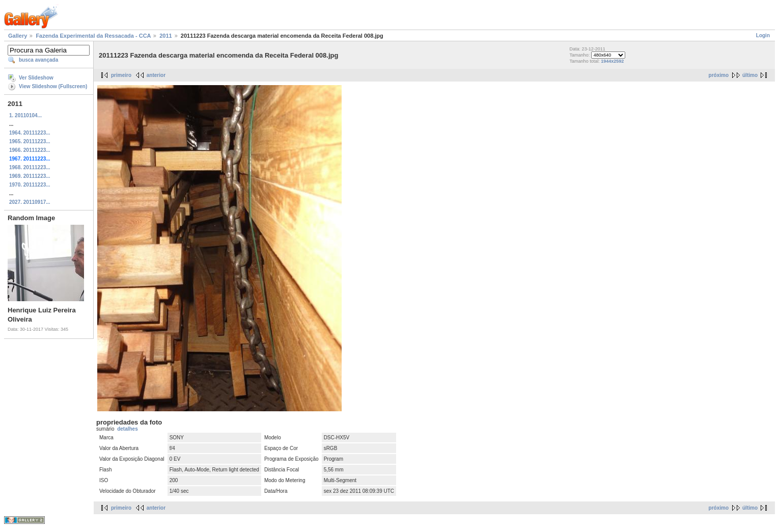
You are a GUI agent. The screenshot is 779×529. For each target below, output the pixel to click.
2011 (165, 36)
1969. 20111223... (29, 176)
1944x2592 (612, 61)
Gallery (17, 36)
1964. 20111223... (29, 133)
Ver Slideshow (36, 78)
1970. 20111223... (29, 185)
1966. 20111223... (29, 150)
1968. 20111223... (29, 167)
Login (763, 35)
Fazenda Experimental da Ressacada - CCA (93, 36)
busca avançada (38, 60)
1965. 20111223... (29, 141)
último (750, 75)
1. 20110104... (25, 115)
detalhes (127, 429)
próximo (719, 75)
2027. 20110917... (29, 202)
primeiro (121, 75)
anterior (156, 75)
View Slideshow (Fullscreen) (53, 86)
